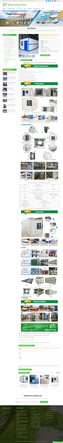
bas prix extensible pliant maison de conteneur (12, 83)
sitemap (4, 421)
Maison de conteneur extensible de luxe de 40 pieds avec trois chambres (12, 110)
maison (4, 8)
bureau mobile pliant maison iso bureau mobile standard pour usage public (37, 342)
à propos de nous (11, 8)
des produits (19, 8)
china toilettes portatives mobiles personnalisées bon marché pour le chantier (12, 78)
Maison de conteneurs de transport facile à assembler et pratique (12, 94)
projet (24, 8)
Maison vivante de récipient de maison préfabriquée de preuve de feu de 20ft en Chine (12, 88)
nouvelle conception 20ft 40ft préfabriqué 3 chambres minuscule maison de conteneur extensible (12, 99)
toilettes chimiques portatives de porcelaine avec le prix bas (12, 72)
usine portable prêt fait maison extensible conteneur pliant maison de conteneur (34, 385)
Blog (3, 419)
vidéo (42, 8)
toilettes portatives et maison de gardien (10, 60)
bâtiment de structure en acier (10, 55)
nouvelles (29, 8)
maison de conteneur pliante (28, 30)
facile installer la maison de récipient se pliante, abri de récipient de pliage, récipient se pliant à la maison (24, 385)
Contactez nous (36, 8)
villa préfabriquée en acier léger (35, 423)
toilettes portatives (33, 412)
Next (59, 373)
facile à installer (38, 333)
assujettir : (21, 349)
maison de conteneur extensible (9, 39)
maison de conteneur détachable (9, 43)
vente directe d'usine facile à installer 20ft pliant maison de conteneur (30, 350)
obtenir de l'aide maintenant (25, 369)
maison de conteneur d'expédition (9, 46)
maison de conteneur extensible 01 (36, 426)
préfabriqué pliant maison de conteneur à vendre (41, 335)
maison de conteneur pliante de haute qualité (26, 337)
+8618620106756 (14, 0)
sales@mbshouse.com (31, 0)
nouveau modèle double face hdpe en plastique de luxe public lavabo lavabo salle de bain (12, 105)
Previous (57, 373)
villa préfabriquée (8, 57)
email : (20, 353)
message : (21, 357)
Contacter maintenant (45, 55)
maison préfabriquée (8, 49)
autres (6, 65)
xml (3, 423)
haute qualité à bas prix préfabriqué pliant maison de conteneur (45, 385)
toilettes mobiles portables (35, 419)
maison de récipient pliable (29, 340)
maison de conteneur (18, 30)
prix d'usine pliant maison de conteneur (25, 335)
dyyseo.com (47, 441)
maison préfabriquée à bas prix (35, 417)
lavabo (6, 62)
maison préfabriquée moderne (35, 414)
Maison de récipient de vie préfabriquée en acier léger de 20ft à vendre (55, 385)
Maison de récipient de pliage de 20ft (49, 333)
